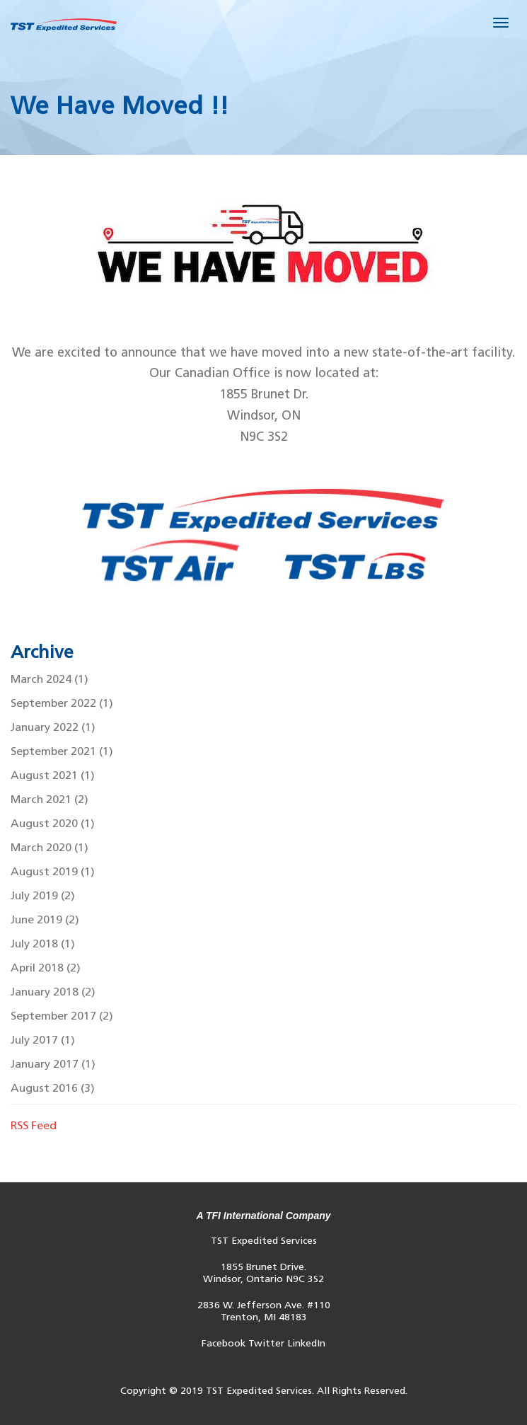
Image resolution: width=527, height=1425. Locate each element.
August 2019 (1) (53, 871)
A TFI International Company (263, 1215)
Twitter (266, 1343)
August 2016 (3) (53, 1088)
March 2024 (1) (49, 679)
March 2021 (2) (49, 799)
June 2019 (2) (45, 919)
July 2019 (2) (43, 895)
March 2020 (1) (49, 847)
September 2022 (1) (62, 703)
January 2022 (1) (53, 727)
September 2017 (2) (62, 1015)
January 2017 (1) (53, 1064)
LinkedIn (306, 1343)
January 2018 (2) (53, 991)
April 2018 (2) (46, 967)
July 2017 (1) (43, 1039)
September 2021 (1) (62, 751)
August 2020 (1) (53, 823)
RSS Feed (34, 1125)
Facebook (223, 1343)
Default (64, 24)
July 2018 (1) (43, 943)
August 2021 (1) (53, 775)
